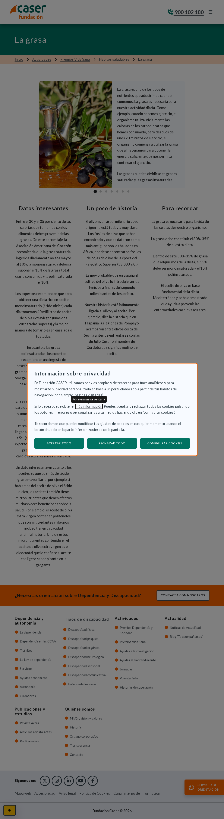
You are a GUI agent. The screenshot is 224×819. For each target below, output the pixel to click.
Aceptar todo (59, 443)
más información (89, 406)
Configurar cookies (168, 443)
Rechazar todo (112, 443)
